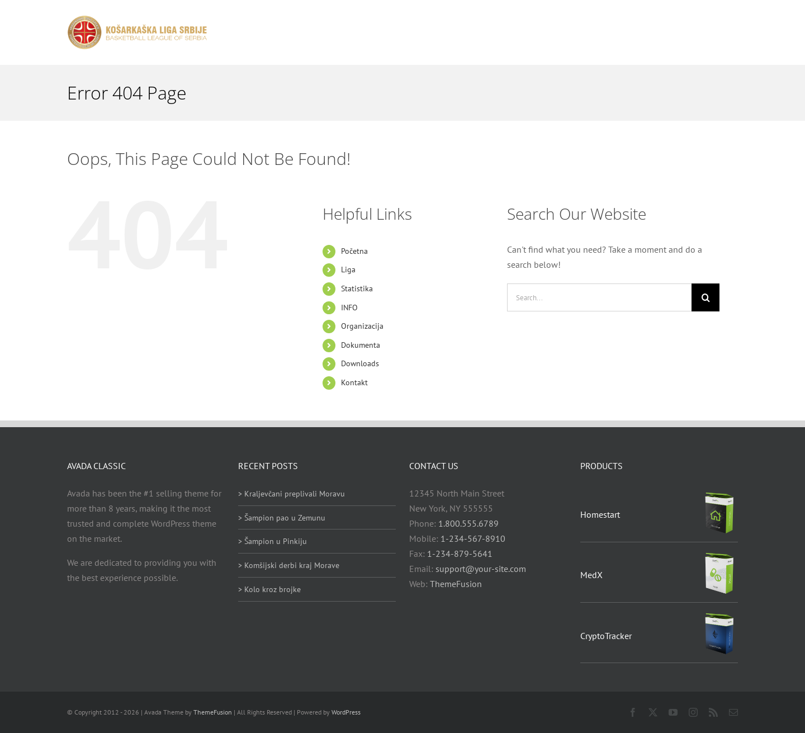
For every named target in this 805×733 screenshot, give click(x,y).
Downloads (360, 363)
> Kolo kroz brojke (269, 589)
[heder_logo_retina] (137, 19)
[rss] (713, 712)
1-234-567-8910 (473, 538)
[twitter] (652, 712)
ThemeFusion (456, 583)
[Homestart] (719, 495)
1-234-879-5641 (460, 553)
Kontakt (354, 382)
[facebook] (632, 712)
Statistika (357, 288)
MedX (591, 574)
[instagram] (693, 712)
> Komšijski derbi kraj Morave (288, 565)
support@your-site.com (480, 568)
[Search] (705, 297)
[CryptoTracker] (719, 616)
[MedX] (719, 555)
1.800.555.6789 (468, 523)
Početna (354, 251)
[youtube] (673, 712)
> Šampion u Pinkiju (272, 541)
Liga (348, 269)
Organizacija (362, 326)
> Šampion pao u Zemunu (281, 518)
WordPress (346, 712)
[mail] (733, 712)
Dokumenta (360, 345)
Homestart (600, 514)
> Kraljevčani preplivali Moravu (291, 494)
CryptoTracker (606, 635)
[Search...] (599, 297)
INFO (349, 307)
